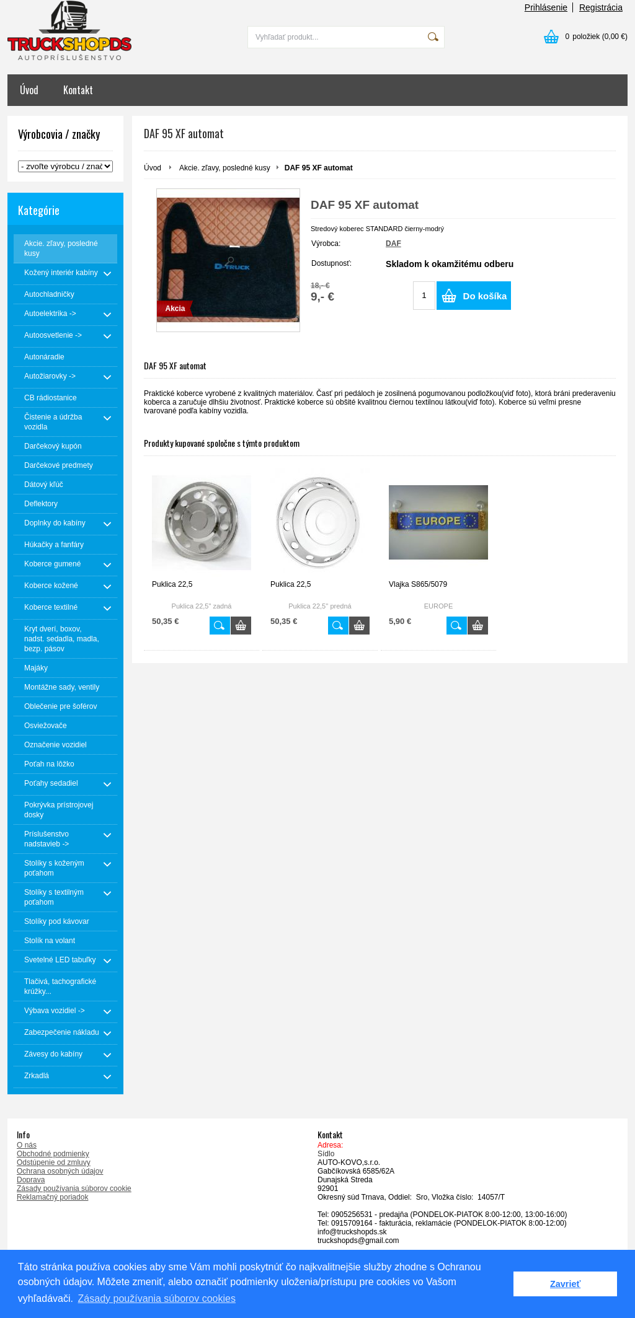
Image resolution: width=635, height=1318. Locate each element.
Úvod (29, 89)
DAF (393, 243)
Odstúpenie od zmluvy (54, 1162)
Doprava (31, 1179)
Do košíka (485, 296)
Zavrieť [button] (565, 1284)
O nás (27, 1145)
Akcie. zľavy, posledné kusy (224, 168)
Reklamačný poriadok (52, 1197)
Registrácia (601, 7)
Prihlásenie (546, 7)
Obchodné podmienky (53, 1153)
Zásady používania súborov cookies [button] (157, 1298)
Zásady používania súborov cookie (74, 1188)
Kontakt (78, 89)
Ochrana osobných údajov (60, 1171)
